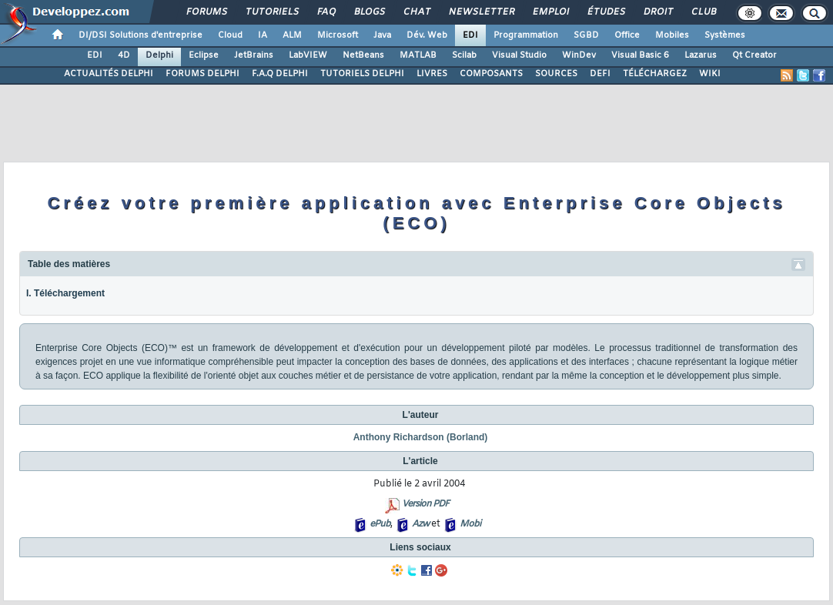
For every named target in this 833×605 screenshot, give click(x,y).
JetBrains (253, 55)
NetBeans (363, 55)
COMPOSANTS (491, 74)
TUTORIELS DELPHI (362, 74)
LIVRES (431, 74)
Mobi (470, 524)
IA (262, 35)
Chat (416, 12)
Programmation (525, 35)
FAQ (325, 12)
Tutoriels (271, 12)
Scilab (464, 55)
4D (124, 55)
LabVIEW (308, 55)
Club (703, 12)
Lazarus (700, 55)
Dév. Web (426, 35)
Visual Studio (519, 55)
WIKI (710, 74)
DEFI (600, 74)
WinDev (579, 55)
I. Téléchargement (65, 293)
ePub (380, 524)
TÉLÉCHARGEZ (655, 74)
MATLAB (418, 55)
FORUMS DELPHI (202, 74)
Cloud (230, 35)
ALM (292, 35)
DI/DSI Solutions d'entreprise (140, 35)
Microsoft (337, 35)
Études (605, 12)
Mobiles (672, 35)
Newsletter (481, 12)
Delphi (159, 55)
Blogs (369, 12)
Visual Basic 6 (640, 55)
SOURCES (556, 74)
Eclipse (204, 55)
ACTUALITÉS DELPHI (108, 74)
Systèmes (724, 35)
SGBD (586, 35)
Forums (206, 12)
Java (382, 35)
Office (627, 35)
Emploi (550, 12)
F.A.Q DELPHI (280, 74)
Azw (420, 524)
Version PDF (425, 504)
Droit (657, 12)
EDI (470, 35)
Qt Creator (754, 55)
